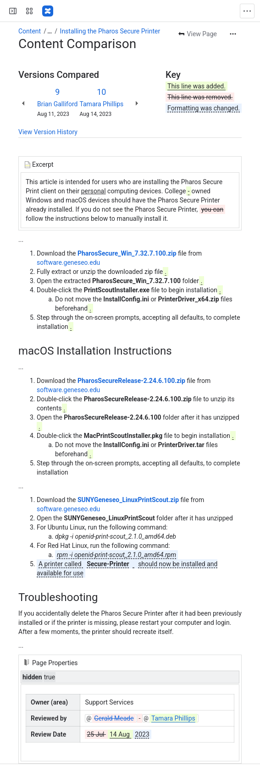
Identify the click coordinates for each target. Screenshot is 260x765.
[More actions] (233, 34)
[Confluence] (47, 11)
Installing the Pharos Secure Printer (110, 31)
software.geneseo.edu (68, 262)
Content (29, 31)
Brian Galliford (57, 104)
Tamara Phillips (101, 104)
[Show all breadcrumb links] (49, 31)
